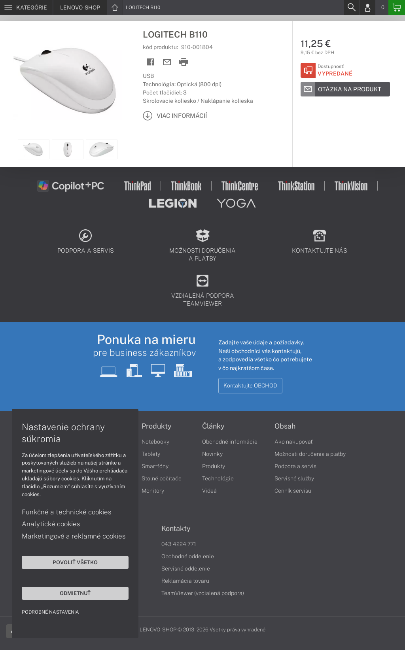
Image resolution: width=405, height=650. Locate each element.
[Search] (351, 7)
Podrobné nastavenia (50, 612)
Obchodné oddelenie (187, 556)
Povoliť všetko (75, 562)
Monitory (153, 491)
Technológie (218, 478)
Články (213, 426)
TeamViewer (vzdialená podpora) (202, 593)
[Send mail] (167, 62)
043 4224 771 (178, 544)
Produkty (157, 426)
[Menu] (26, 7)
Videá (209, 491)
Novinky (212, 454)
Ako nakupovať (293, 441)
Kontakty (176, 528)
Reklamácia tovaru (185, 581)
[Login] (367, 7)
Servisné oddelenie (185, 568)
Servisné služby (294, 478)
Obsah (284, 426)
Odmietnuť (75, 593)
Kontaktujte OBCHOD (250, 385)
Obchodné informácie (229, 441)
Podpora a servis (295, 466)
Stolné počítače (162, 478)
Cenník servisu (292, 491)
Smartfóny (155, 466)
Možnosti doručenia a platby (310, 454)
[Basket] (396, 7)
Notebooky (155, 441)
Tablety (151, 454)
